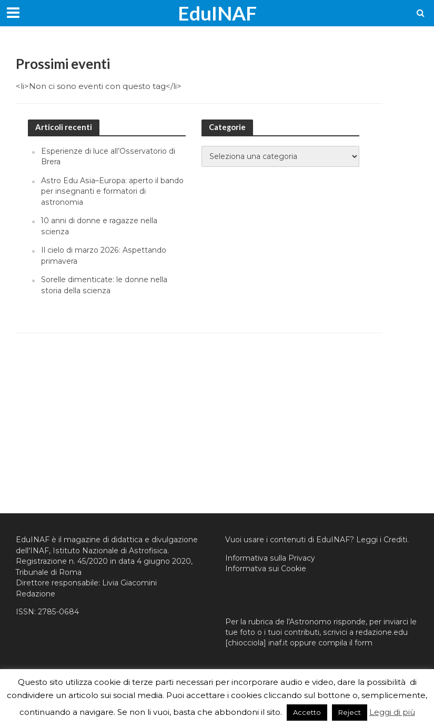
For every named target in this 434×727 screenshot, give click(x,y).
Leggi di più (392, 712)
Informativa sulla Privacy (270, 558)
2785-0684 (58, 612)
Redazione (35, 594)
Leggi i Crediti (381, 539)
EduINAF (217, 13)
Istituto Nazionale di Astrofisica (110, 550)
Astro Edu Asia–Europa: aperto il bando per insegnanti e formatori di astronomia (112, 191)
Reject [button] (349, 712)
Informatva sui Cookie (265, 568)
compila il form (345, 643)
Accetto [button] (307, 712)
